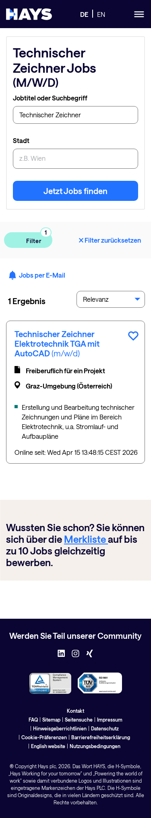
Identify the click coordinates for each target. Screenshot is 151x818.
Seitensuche (79, 719)
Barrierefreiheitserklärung (100, 737)
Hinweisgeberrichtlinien (60, 728)
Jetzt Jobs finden (75, 191)
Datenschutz (105, 728)
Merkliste (86, 539)
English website (48, 746)
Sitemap (51, 719)
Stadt (21, 140)
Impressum (109, 719)
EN (101, 14)
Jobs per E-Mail (36, 275)
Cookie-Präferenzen (44, 737)
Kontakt (75, 711)
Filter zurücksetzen (109, 240)
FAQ (33, 719)
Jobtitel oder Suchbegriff (50, 98)
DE (84, 14)
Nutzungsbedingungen (95, 746)
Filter (33, 238)
